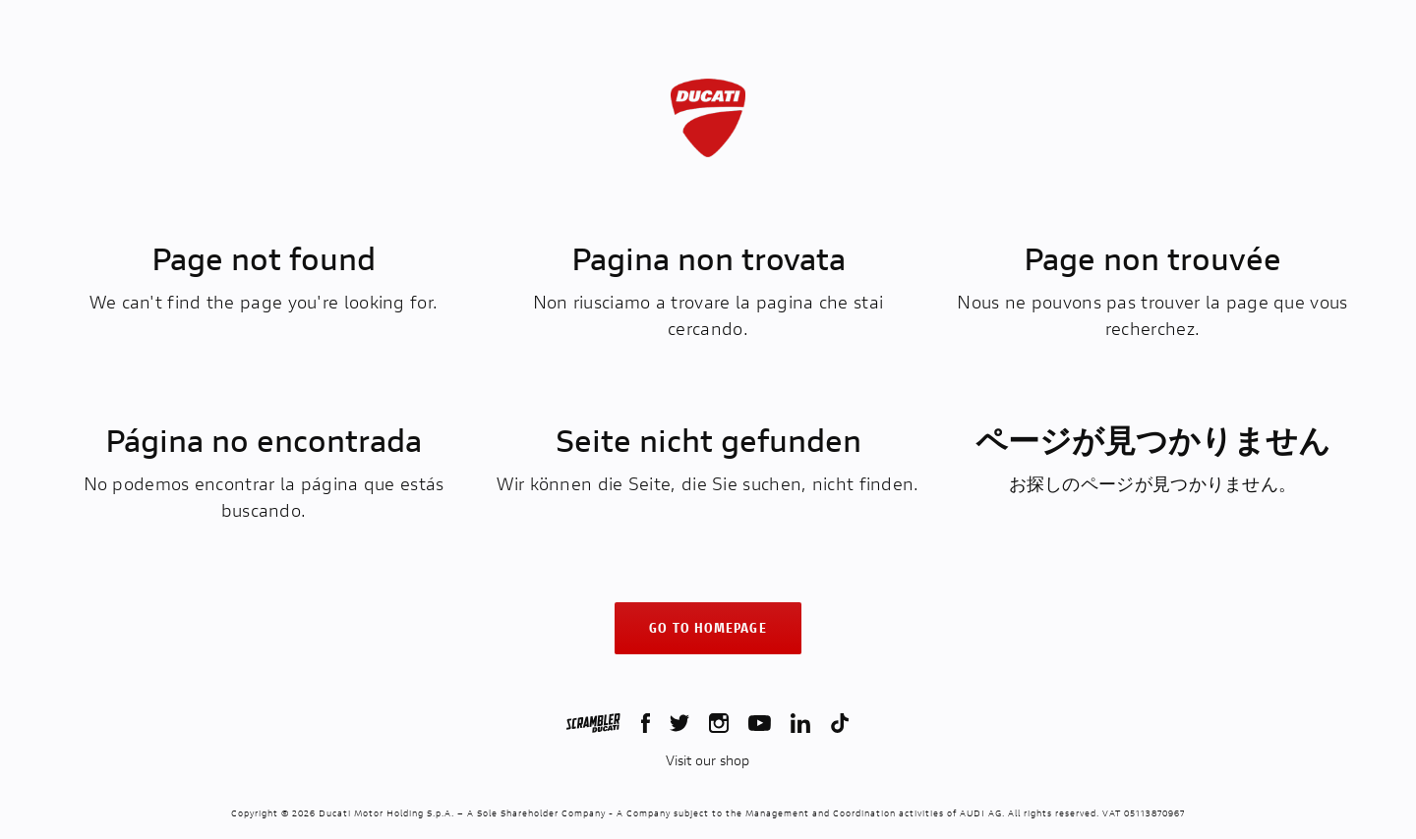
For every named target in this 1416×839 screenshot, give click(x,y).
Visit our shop (707, 760)
